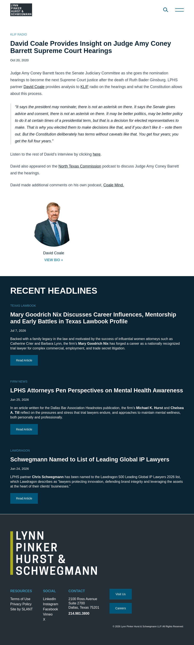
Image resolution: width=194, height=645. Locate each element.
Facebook (50, 609)
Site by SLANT (21, 609)
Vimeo (48, 614)
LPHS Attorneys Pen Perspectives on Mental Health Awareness (96, 390)
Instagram (50, 604)
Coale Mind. (113, 185)
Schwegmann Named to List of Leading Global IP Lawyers (89, 459)
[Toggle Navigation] (179, 10)
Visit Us (121, 594)
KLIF (84, 87)
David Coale (34, 87)
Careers (120, 608)
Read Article (24, 360)
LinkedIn (49, 599)
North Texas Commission (79, 166)
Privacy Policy (21, 604)
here (97, 154)
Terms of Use (20, 599)
